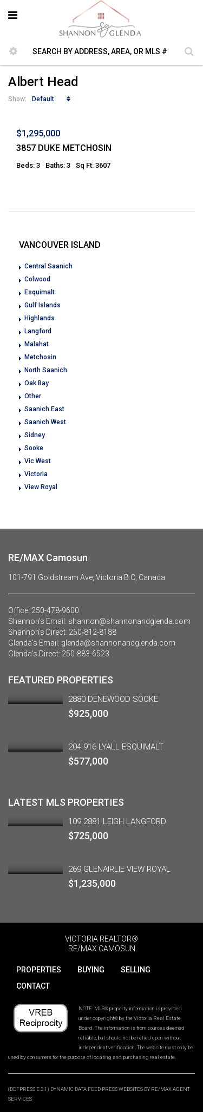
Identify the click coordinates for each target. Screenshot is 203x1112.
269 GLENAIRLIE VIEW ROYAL (119, 869)
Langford (37, 331)
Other (32, 396)
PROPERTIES (38, 969)
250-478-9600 (55, 610)
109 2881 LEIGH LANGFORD (117, 821)
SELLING (135, 969)
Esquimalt (39, 292)
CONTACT (33, 986)
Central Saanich (48, 266)
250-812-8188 (92, 632)
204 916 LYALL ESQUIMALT (115, 747)
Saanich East (44, 409)
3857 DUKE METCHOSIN (64, 148)
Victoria (36, 474)
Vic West (37, 461)
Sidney (34, 435)
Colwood (37, 279)
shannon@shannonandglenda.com (129, 621)
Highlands (39, 318)
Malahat (36, 344)
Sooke (33, 448)
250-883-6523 (85, 653)
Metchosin (40, 357)
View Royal (40, 487)
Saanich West (45, 422)
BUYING (90, 969)
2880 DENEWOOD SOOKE (113, 699)
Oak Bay (36, 383)
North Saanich (45, 370)
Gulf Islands (42, 305)
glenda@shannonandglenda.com (118, 643)
